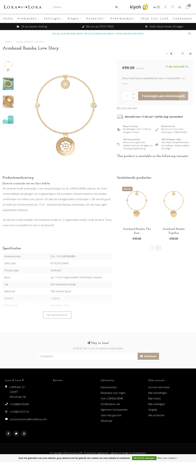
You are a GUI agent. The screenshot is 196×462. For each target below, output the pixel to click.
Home (8, 18)
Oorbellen (95, 18)
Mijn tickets (154, 398)
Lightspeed (102, 453)
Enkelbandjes (122, 18)
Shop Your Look (155, 18)
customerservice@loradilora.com (28, 419)
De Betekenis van (110, 404)
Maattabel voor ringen (113, 393)
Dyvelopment (139, 453)
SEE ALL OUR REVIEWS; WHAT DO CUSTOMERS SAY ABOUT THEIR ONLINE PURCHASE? (98, 33)
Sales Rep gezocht (111, 415)
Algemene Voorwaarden (114, 409)
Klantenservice (109, 387)
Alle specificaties (57, 315)
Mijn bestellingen (157, 393)
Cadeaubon (183, 18)
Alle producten (156, 415)
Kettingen (52, 18)
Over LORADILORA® (112, 398)
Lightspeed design (119, 453)
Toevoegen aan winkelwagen (165, 96)
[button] (152, 247)
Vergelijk (152, 409)
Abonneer (148, 356)
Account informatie (159, 387)
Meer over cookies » (167, 458)
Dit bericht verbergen (144, 458)
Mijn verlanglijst (156, 404)
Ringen (73, 18)
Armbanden (27, 18)
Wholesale (106, 420)
